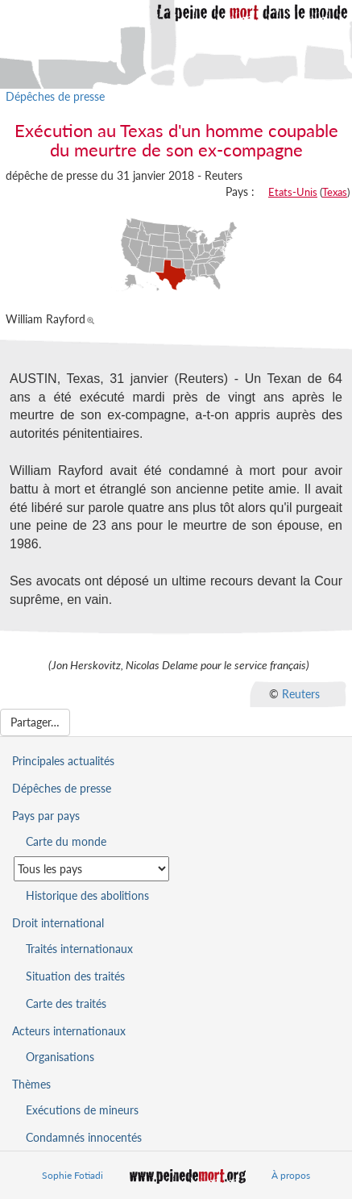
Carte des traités (66, 1003)
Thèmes (31, 1084)
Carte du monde (66, 841)
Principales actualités (63, 761)
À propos (290, 1175)
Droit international (58, 923)
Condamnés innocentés (84, 1137)
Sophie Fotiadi (72, 1175)
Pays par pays (46, 815)
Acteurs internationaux (69, 1031)
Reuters (301, 693)
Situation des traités (75, 976)
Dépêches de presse (55, 96)
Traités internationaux (79, 948)
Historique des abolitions (87, 895)
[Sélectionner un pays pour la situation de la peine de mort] (91, 868)
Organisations (60, 1057)
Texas (334, 191)
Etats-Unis (292, 191)
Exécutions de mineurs (82, 1110)
